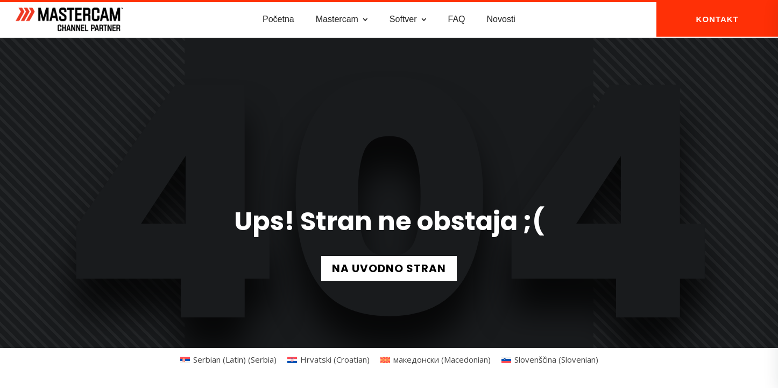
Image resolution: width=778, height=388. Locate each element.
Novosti (501, 19)
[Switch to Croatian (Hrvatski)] (328, 358)
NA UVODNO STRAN (389, 267)
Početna (278, 19)
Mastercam (337, 19)
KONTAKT (717, 19)
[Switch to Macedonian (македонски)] (435, 358)
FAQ (456, 19)
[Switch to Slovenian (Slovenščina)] (550, 358)
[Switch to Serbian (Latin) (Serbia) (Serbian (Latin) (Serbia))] (228, 358)
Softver (403, 19)
